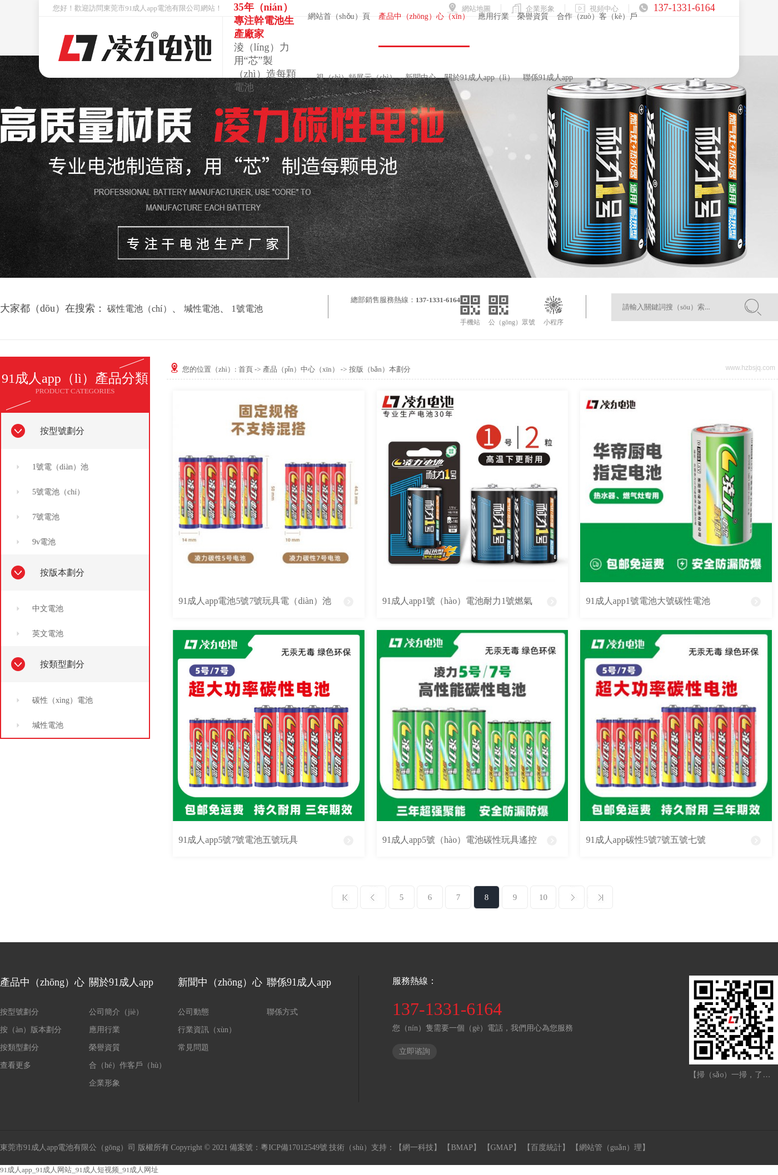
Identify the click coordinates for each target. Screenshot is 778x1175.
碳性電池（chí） (139, 308)
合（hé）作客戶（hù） (127, 1065)
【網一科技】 (418, 1147)
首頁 (245, 369)
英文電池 (47, 633)
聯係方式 (282, 1012)
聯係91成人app (548, 77)
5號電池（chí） (58, 492)
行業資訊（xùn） (207, 1030)
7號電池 (45, 517)
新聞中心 (420, 77)
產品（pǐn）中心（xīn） (301, 369)
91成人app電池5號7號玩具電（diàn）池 (254, 601)
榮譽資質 (104, 1047)
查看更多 (15, 1065)
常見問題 (193, 1047)
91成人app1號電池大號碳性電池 (648, 601)
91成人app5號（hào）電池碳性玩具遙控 (459, 839)
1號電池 (247, 308)
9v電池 (44, 542)
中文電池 (47, 608)
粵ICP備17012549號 (294, 1147)
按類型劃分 (62, 664)
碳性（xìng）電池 (62, 700)
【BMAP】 (462, 1147)
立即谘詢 (414, 1051)
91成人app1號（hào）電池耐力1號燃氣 (457, 601)
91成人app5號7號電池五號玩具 (238, 839)
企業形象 (104, 1083)
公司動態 (193, 1012)
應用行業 (104, 1030)
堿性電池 (202, 308)
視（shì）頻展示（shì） (356, 77)
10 (543, 897)
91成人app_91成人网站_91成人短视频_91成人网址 (79, 1170)
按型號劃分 (62, 431)
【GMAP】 (502, 1147)
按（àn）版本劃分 (31, 1030)
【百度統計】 (546, 1147)
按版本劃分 (62, 572)
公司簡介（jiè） (116, 1012)
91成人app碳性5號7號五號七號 (646, 839)
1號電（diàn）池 (60, 467)
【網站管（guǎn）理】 (610, 1147)
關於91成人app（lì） (480, 77)
